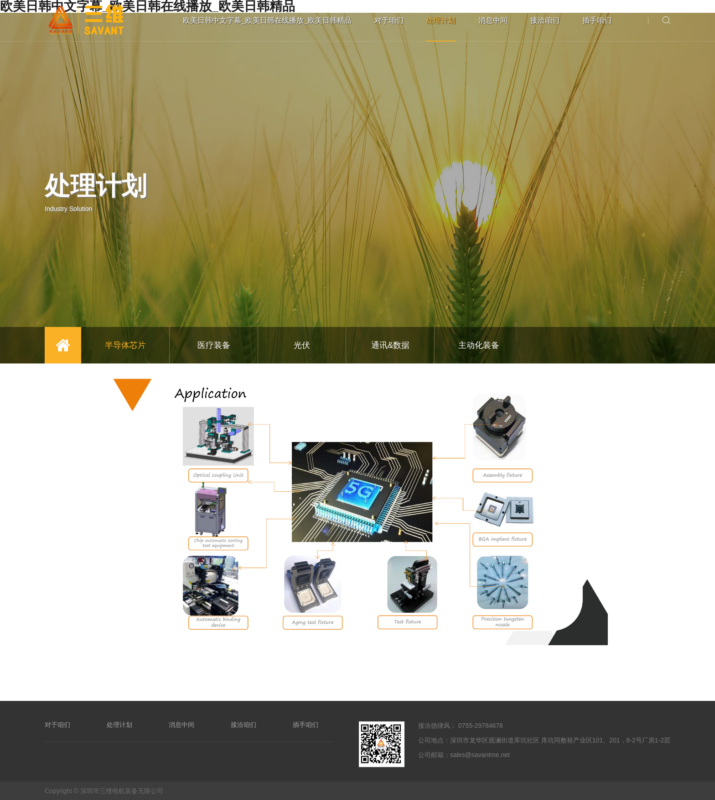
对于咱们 (389, 20)
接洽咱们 (545, 20)
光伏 (302, 345)
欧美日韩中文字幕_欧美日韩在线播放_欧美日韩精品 (267, 20)
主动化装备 (478, 345)
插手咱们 (596, 20)
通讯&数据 (390, 345)
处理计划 (441, 20)
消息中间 (493, 20)
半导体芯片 (125, 345)
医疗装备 (213, 345)
